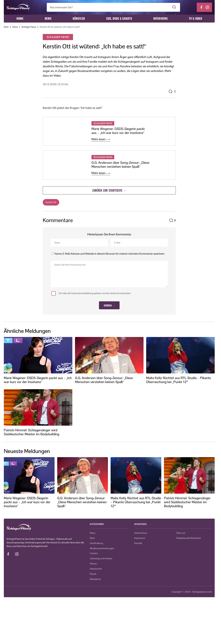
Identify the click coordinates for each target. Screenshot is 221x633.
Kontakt (138, 543)
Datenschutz (140, 532)
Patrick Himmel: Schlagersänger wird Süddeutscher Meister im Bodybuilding (31, 432)
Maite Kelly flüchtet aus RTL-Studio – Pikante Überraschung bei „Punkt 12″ (178, 380)
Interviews (160, 18)
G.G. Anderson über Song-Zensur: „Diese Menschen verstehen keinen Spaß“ (120, 164)
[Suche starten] (174, 7)
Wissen (93, 563)
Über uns (180, 532)
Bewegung (95, 578)
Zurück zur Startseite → (109, 190)
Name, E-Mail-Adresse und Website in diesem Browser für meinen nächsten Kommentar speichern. (110, 253)
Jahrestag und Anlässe (101, 558)
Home (19, 18)
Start (6, 26)
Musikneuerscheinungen (102, 548)
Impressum (139, 538)
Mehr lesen (100, 139)
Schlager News (28, 26)
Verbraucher (96, 568)
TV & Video (195, 18)
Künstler (79, 18)
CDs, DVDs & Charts (119, 18)
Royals (93, 573)
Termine (94, 553)
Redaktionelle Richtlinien (188, 538)
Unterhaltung (96, 543)
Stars (92, 538)
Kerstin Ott (51, 202)
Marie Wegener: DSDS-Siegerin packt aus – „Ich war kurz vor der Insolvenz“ (118, 131)
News (48, 18)
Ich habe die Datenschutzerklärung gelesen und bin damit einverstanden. (91, 293)
